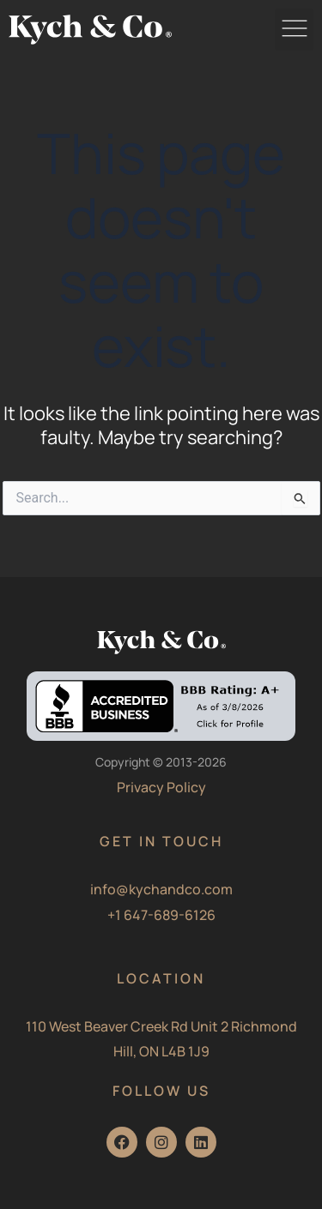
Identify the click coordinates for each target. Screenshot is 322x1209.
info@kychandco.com (161, 889)
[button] (294, 30)
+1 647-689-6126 (161, 914)
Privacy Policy (161, 787)
